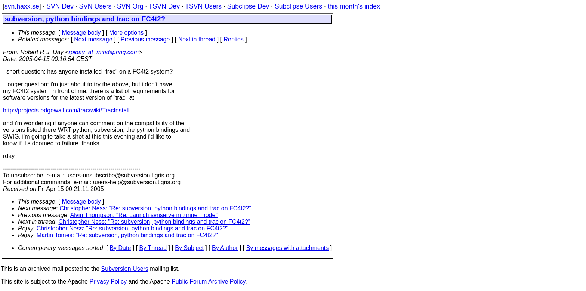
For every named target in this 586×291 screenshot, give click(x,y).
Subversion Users (124, 269)
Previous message (145, 39)
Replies (234, 39)
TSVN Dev (164, 6)
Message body (81, 33)
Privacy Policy (108, 281)
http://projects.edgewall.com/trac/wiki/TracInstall (66, 110)
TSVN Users (203, 6)
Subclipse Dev (248, 6)
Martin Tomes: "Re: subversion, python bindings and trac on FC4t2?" (127, 235)
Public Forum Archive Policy (208, 281)
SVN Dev (59, 6)
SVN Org (130, 6)
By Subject (189, 248)
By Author (225, 248)
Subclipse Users (298, 6)
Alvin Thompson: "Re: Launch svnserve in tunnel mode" (144, 215)
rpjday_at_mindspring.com (103, 52)
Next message (93, 39)
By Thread (153, 248)
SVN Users (95, 6)
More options (126, 33)
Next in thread (197, 39)
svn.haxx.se (21, 6)
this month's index (354, 6)
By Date (120, 248)
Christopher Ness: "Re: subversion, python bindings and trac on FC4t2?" (155, 208)
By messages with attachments (287, 248)
